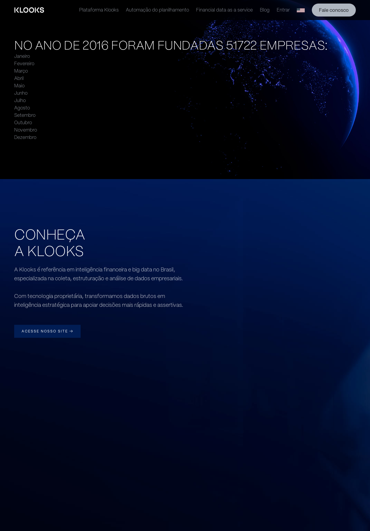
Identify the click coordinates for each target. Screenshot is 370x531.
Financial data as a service (224, 10)
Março (21, 71)
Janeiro (22, 56)
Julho (20, 100)
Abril (19, 78)
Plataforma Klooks (99, 10)
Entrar (283, 10)
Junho (20, 93)
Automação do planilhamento (157, 10)
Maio (19, 86)
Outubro (23, 122)
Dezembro (25, 137)
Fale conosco (334, 10)
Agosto (22, 108)
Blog (265, 10)
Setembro (24, 115)
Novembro (25, 130)
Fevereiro (24, 63)
